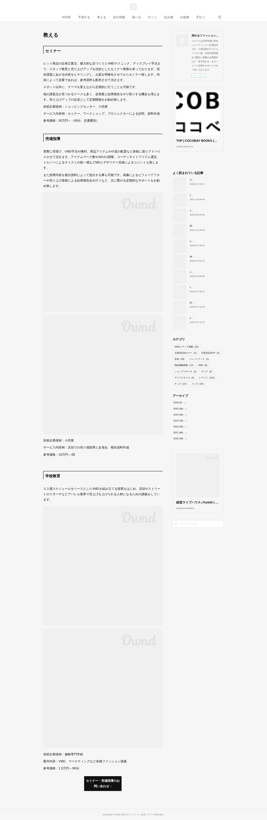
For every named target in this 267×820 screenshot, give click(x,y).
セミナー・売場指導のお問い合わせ (103, 783)
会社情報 (119, 17)
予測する (84, 17)
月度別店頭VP (210, 358)
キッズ (181, 389)
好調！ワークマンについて (203, 308)
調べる (136, 17)
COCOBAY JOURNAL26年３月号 (207, 246)
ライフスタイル (184, 382)
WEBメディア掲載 (187, 352)
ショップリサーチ (185, 376)
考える (101, 17)
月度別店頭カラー (185, 358)
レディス (206, 382)
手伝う (200, 17)
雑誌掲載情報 (184, 370)
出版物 (184, 17)
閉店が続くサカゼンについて (204, 231)
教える (152, 17)
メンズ (197, 389)
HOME (66, 17)
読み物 (168, 17)
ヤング (206, 376)
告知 (179, 364)
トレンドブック (199, 364)
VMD (202, 370)
